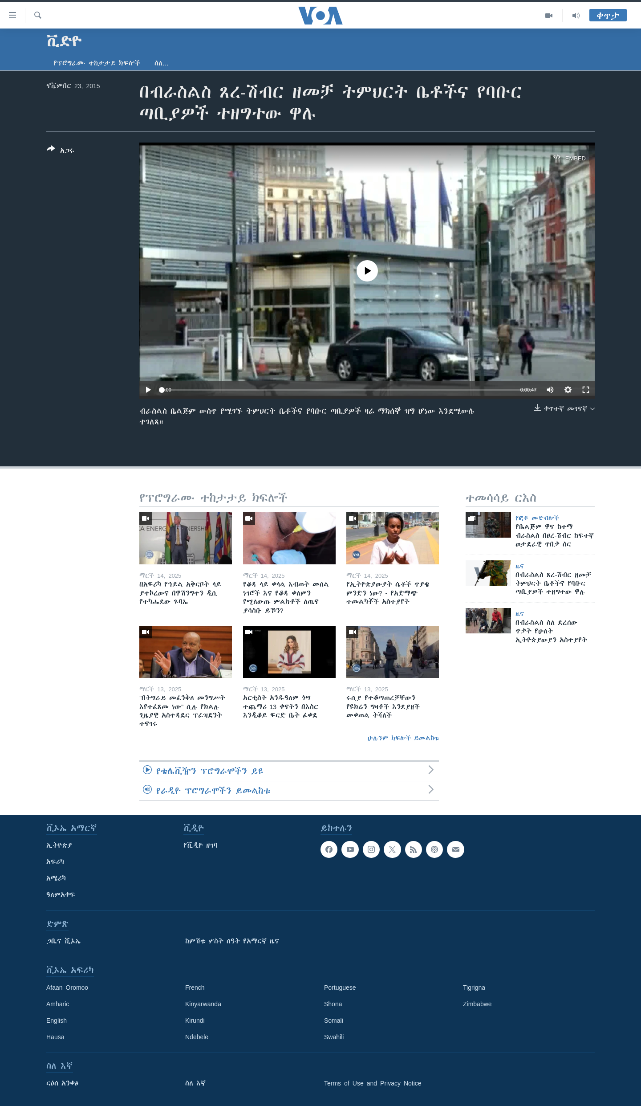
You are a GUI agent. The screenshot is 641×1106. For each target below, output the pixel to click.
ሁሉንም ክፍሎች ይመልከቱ (403, 738)
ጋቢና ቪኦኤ (63, 941)
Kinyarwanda (203, 1004)
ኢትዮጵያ (59, 845)
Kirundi (195, 1020)
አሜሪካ (56, 878)
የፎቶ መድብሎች (537, 518)
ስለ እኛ (195, 1083)
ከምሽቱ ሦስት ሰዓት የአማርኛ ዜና (232, 941)
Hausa (55, 1037)
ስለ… (161, 63)
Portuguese (340, 988)
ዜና (519, 566)
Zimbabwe (477, 1004)
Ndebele (196, 1037)
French (195, 988)
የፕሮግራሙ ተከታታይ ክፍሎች (96, 63)
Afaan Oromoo (67, 988)
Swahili (334, 1037)
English (56, 1020)
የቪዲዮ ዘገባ (200, 845)
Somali (333, 1020)
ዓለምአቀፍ (60, 895)
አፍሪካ (55, 862)
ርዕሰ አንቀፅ (62, 1083)
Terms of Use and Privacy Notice (373, 1083)
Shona (333, 1004)
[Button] (60, 151)
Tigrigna (474, 988)
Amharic (57, 1004)
